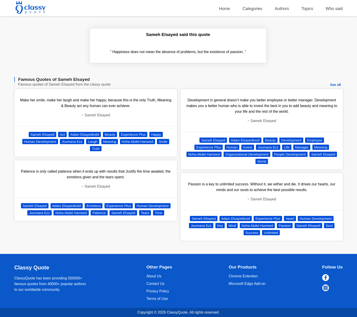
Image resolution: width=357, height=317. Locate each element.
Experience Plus (133, 134)
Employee (314, 140)
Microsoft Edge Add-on (247, 284)
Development (291, 140)
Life (286, 147)
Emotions (94, 206)
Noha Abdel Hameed (137, 141)
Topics (307, 8)
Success (251, 233)
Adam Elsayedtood (245, 140)
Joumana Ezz (72, 141)
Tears (145, 213)
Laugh (92, 141)
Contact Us (155, 284)
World (261, 161)
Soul (329, 226)
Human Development (40, 141)
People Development (290, 154)
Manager (302, 147)
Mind (232, 226)
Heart (290, 218)
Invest (247, 147)
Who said (334, 8)
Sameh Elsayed (42, 134)
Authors (282, 8)
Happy (156, 134)
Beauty (110, 134)
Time (158, 213)
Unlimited (271, 233)
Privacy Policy (157, 291)
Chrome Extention (243, 276)
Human (232, 147)
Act (62, 134)
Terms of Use (157, 299)
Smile (163, 141)
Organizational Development (246, 154)
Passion (285, 226)
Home (224, 8)
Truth (95, 149)
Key (220, 226)
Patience (99, 213)
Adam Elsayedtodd (84, 134)
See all (335, 85)
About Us (153, 276)
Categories (252, 8)
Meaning (109, 141)
